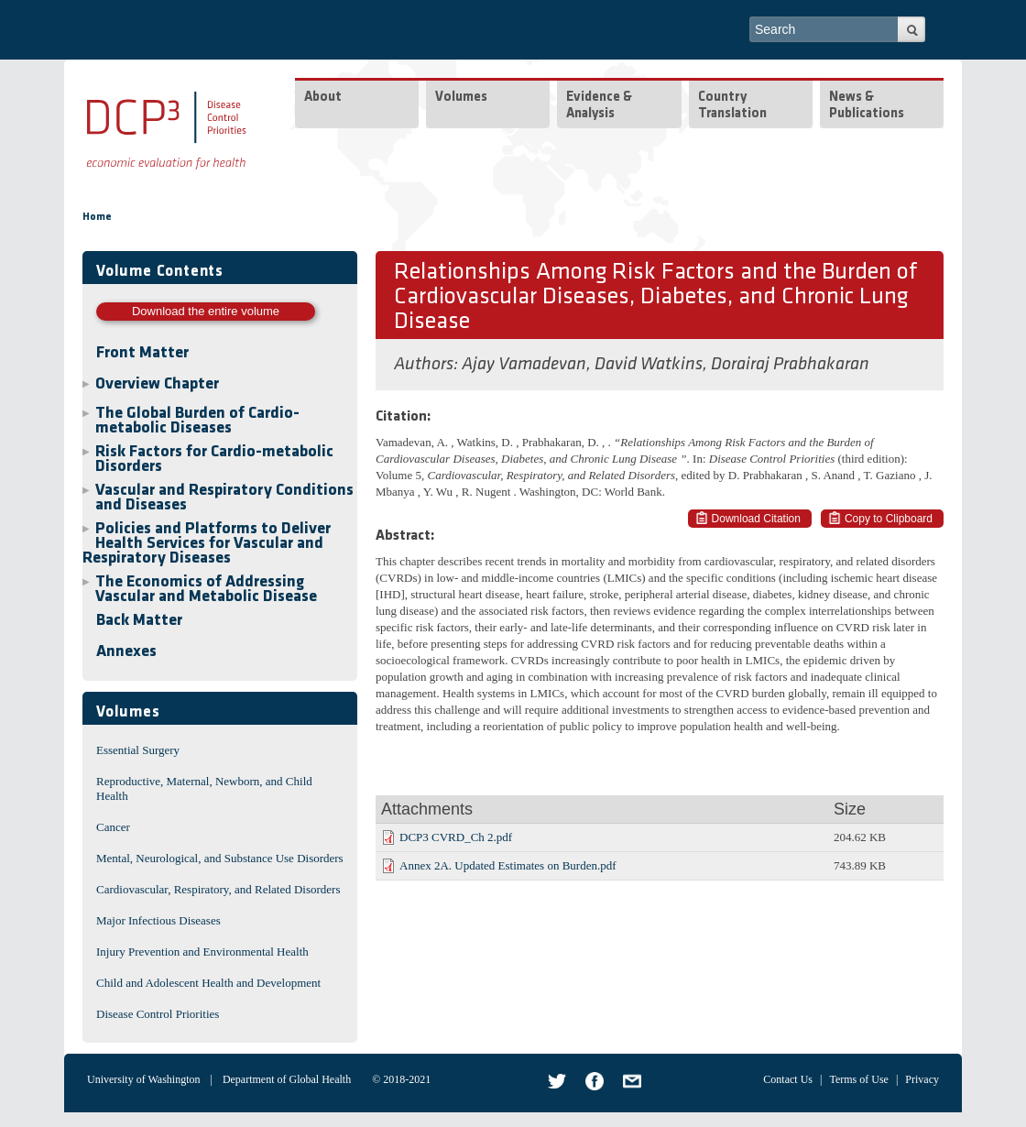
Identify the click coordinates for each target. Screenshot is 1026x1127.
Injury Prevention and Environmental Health (202, 951)
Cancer (113, 827)
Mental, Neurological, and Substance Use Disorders (220, 858)
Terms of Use (858, 1079)
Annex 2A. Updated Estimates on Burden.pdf (507, 865)
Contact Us (788, 1079)
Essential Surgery (138, 750)
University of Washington (143, 1079)
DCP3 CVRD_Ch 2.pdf (455, 837)
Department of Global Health (287, 1079)
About (323, 97)
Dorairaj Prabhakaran (790, 365)
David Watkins (649, 365)
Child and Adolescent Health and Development (208, 983)
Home (97, 217)
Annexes (126, 652)
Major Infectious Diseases (158, 920)
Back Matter (139, 620)
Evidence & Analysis (599, 106)
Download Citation (756, 518)
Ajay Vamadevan (524, 365)
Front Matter (142, 353)
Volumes (461, 97)
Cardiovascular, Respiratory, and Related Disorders (218, 889)
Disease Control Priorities (157, 1014)
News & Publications (866, 106)
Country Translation (732, 106)
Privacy (922, 1079)
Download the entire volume (205, 311)
